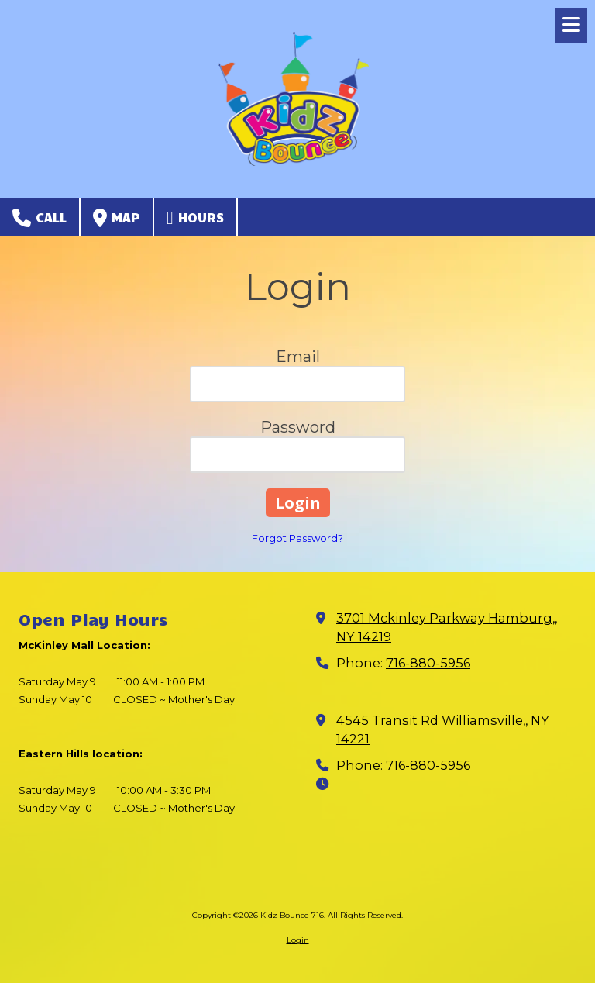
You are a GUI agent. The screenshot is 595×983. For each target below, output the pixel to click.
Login (298, 940)
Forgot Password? (297, 538)
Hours (195, 218)
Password (297, 427)
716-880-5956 (428, 663)
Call (39, 218)
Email (298, 356)
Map (116, 218)
